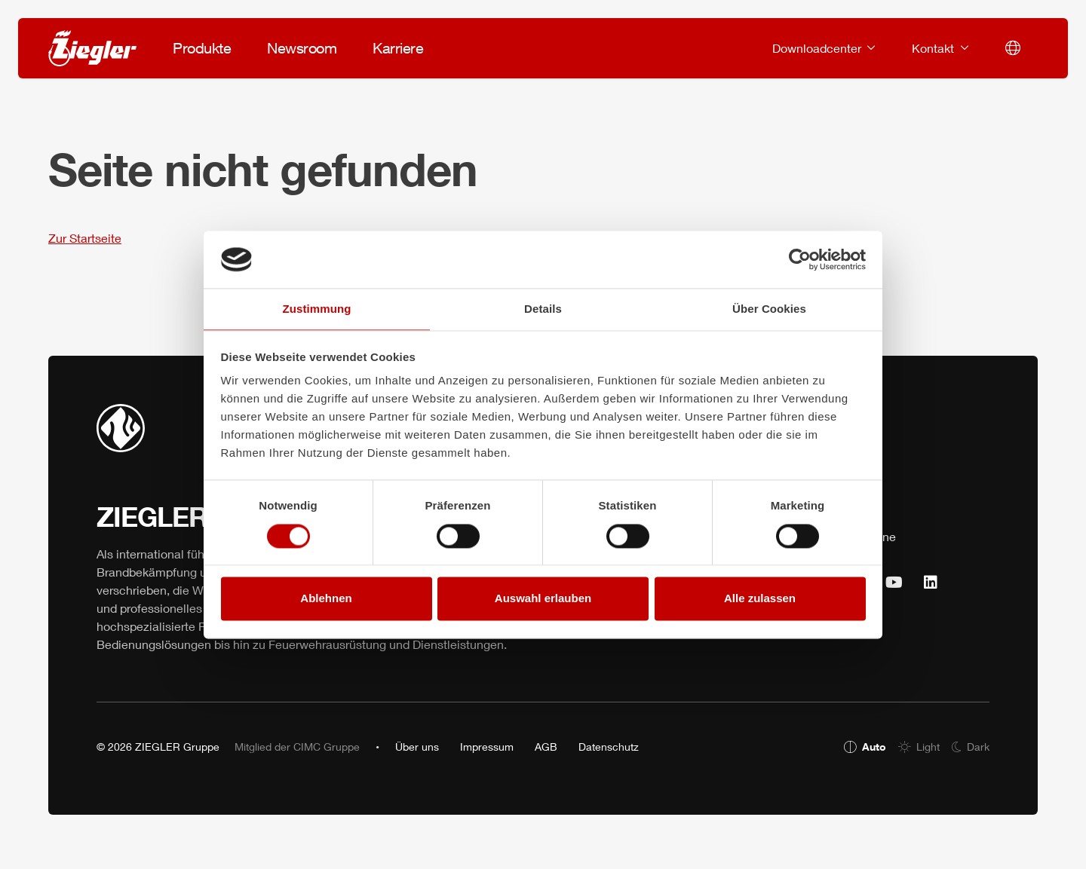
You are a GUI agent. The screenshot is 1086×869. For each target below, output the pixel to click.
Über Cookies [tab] (769, 309)
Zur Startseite (84, 238)
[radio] (865, 746)
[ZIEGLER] (92, 48)
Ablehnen (325, 598)
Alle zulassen (760, 598)
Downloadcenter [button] (818, 48)
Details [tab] (543, 309)
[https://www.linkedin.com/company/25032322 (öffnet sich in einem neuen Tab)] (930, 582)
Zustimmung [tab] (317, 309)
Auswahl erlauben (543, 598)
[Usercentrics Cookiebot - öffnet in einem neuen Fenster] (800, 259)
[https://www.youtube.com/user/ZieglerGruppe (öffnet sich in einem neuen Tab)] (894, 582)
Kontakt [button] (934, 48)
